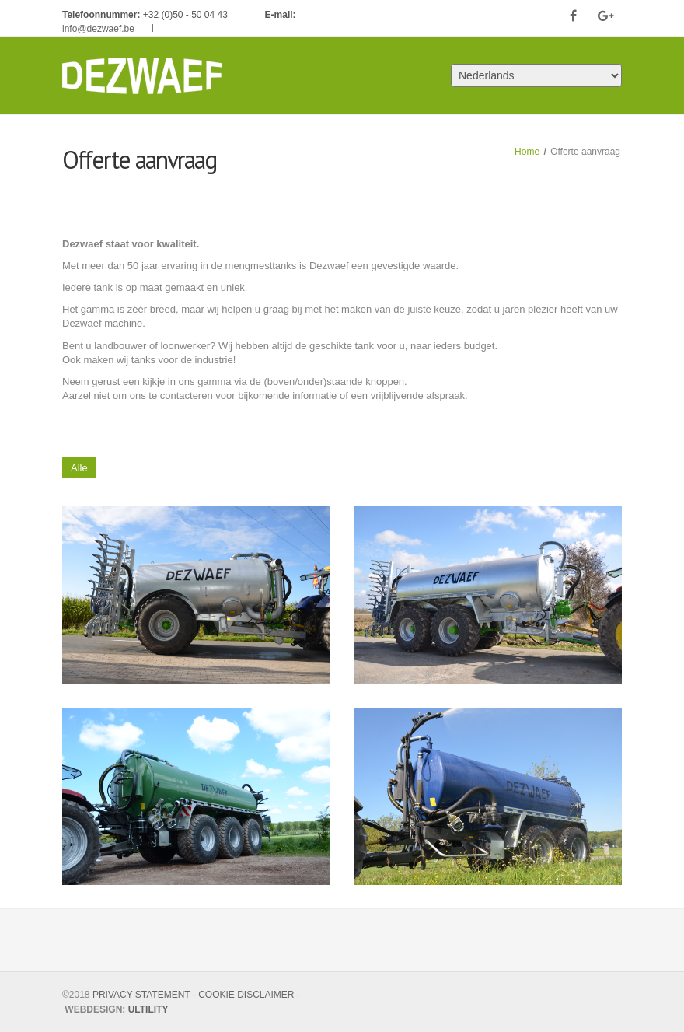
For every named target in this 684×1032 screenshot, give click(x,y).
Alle (79, 468)
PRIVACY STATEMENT (141, 994)
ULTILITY (148, 1009)
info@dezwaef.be (98, 28)
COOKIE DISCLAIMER (246, 994)
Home (527, 151)
